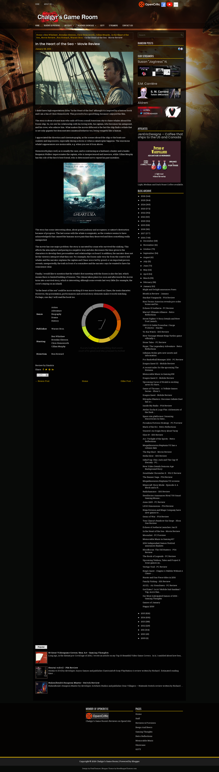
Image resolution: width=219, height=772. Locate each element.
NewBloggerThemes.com (127, 768)
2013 (143, 621)
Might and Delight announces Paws (159, 289)
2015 (143, 613)
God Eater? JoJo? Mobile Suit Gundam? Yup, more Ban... (161, 590)
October (147, 249)
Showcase (140, 745)
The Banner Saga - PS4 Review (158, 477)
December (148, 240)
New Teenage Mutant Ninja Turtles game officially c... (162, 337)
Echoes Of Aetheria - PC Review (158, 308)
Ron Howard (63, 37)
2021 (143, 216)
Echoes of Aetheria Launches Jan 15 (160, 527)
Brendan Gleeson (67, 34)
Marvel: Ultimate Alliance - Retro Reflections (158, 313)
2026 (143, 196)
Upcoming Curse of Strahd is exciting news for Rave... (160, 383)
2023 (143, 208)
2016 (143, 237)
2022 (143, 212)
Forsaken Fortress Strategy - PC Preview (162, 422)
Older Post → (127, 381)
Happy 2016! (148, 606)
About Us (49, 3)
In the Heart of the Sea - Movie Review (67, 44)
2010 (143, 634)
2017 (143, 233)
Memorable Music (144, 740)
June (145, 265)
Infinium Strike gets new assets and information (160, 354)
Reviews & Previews (52, 25)
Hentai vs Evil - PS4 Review (63, 667)
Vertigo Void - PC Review (155, 566)
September (148, 253)
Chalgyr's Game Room (107, 761)
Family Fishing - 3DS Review (156, 581)
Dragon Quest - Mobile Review (157, 395)
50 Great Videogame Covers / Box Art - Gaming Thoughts (78, 652)
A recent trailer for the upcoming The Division (161, 368)
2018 (143, 229)
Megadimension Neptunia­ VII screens (161, 481)
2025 (143, 200)
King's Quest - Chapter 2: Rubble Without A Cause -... (163, 572)
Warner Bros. (76, 37)
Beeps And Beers (143, 727)
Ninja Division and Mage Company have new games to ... (162, 511)
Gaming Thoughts (143, 731)
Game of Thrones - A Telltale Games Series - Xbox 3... (160, 389)
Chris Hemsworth (86, 34)
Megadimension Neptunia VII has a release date (160, 446)
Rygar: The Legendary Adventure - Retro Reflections (162, 347)
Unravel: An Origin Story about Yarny (160, 430)
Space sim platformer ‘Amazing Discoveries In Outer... (158, 417)
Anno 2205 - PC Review (154, 502)
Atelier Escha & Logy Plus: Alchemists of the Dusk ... (162, 411)
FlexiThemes (95, 768)
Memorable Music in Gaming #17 (158, 539)
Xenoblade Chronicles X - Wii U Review (162, 473)
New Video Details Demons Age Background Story (158, 467)
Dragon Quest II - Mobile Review (158, 378)
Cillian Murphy (103, 34)
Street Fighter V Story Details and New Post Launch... (161, 320)
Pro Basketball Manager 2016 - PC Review (163, 359)
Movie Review (48, 37)
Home (37, 4)
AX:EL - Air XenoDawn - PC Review (160, 585)
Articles (70, 24)
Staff (137, 718)
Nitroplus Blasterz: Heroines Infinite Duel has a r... (162, 400)
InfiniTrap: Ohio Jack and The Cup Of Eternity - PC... (160, 461)
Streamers (113, 25)
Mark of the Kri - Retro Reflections (159, 426)
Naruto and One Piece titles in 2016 (159, 577)
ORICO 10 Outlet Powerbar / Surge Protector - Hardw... (159, 326)
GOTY (102, 25)
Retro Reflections (143, 736)
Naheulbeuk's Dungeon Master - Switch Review (74, 682)
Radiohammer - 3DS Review (156, 491)
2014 (143, 617)
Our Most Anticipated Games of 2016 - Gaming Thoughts (160, 597)
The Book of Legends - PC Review (159, 556)
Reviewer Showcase (88, 24)
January (147, 286)
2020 (143, 221)
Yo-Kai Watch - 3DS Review (156, 331)
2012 (143, 625)
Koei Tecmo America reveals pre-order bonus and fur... (162, 303)
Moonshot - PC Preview (154, 535)
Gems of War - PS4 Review (156, 516)
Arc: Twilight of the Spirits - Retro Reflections (159, 440)
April (145, 274)
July (145, 261)
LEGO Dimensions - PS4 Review (158, 506)
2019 (143, 225)
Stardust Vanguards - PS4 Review (159, 297)
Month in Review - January (156, 293)
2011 (143, 629)
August (146, 257)
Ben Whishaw (51, 34)
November (148, 245)
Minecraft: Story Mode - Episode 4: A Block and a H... (160, 486)
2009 (143, 638)
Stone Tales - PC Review (154, 342)
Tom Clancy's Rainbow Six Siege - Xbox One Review (162, 522)
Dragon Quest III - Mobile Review (159, 363)
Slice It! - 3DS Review (153, 434)
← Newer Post (42, 381)
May (145, 269)
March (146, 278)
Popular (41, 647)
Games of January (151, 602)
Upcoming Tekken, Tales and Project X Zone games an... (161, 561)
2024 (143, 204)
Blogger (136, 761)
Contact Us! (127, 25)
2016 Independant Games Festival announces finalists (159, 544)
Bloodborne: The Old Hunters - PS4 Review (159, 551)
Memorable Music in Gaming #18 (158, 374)
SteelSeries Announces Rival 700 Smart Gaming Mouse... (162, 496)
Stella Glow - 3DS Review (155, 455)
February (147, 282)
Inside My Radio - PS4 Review (157, 405)
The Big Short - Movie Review (157, 451)
